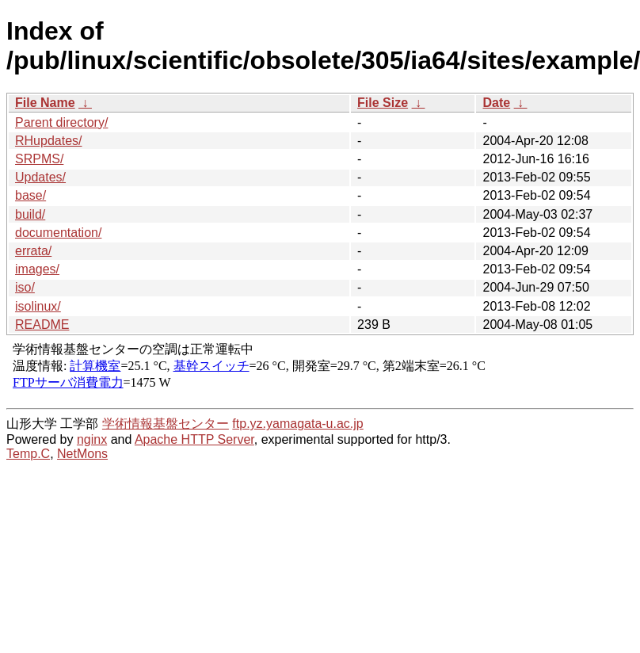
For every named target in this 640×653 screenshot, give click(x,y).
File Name (45, 102)
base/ (30, 195)
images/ (37, 269)
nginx (92, 439)
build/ (30, 214)
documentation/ (58, 232)
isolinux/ (38, 306)
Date (496, 102)
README (42, 324)
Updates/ (40, 177)
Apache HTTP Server (194, 439)
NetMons (82, 453)
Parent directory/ (61, 122)
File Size (382, 102)
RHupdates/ (48, 140)
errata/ (33, 251)
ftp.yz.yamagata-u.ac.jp (297, 423)
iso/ (25, 287)
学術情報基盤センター (165, 423)
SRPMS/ (39, 159)
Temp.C (28, 453)
